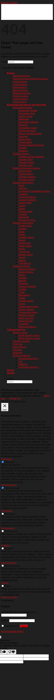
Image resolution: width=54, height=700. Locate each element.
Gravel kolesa (19, 87)
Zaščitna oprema (27, 176)
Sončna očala (25, 116)
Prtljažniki (23, 283)
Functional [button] (6, 511)
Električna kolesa (21, 75)
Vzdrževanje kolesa (28, 306)
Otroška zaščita (26, 179)
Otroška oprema (21, 153)
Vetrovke (23, 136)
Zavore (22, 205)
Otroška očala (25, 165)
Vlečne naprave (26, 309)
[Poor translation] (11, 652)
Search (4, 61)
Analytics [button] (6, 545)
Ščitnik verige (25, 211)
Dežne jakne (24, 139)
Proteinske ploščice (28, 367)
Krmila (21, 248)
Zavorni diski (25, 202)
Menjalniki (23, 217)
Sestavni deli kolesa (23, 182)
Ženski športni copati (29, 338)
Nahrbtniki (23, 119)
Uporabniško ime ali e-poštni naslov (19, 612)
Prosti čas (18, 344)
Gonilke (22, 228)
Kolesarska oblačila (28, 122)
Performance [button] (7, 528)
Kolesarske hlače (27, 130)
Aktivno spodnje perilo (30, 133)
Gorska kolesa (20, 81)
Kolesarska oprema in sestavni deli (26, 104)
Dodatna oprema (21, 266)
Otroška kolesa (20, 96)
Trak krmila (24, 251)
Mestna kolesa (20, 90)
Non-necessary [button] (9, 485)
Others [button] (4, 583)
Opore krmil (24, 243)
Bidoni (21, 274)
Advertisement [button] (8, 562)
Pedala (21, 234)
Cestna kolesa (20, 84)
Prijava (24, 626)
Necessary (10, 462)
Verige (21, 208)
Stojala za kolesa (27, 286)
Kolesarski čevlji (26, 113)
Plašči (21, 185)
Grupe (21, 231)
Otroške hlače (25, 159)
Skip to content (9, 2)
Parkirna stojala (26, 315)
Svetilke (22, 277)
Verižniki (22, 214)
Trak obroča (24, 263)
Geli (20, 361)
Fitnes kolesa (19, 101)
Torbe (21, 292)
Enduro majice (25, 173)
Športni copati (20, 332)
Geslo (5, 620)
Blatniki (22, 280)
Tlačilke (22, 289)
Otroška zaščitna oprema (31, 156)
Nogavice (23, 150)
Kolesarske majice (27, 127)
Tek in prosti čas (16, 329)
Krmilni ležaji (24, 246)
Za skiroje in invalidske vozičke (34, 191)
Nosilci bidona (25, 271)
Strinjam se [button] (15, 398)
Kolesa (11, 73)
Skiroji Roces (19, 346)
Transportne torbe (27, 312)
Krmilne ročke (25, 254)
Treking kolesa (20, 98)
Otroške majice (26, 162)
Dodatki (22, 147)
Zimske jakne (25, 142)
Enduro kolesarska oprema (26, 168)
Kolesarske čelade (27, 110)
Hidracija (22, 364)
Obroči (21, 257)
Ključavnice (24, 295)
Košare (21, 297)
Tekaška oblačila (21, 341)
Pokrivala (17, 349)
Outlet (11, 372)
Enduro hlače (25, 171)
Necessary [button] (6, 459)
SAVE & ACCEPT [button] (9, 597)
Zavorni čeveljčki (27, 199)
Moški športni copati (28, 335)
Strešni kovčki (25, 321)
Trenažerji (23, 323)
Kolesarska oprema (22, 107)
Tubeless (23, 194)
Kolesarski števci (27, 269)
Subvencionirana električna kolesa (30, 78)
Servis (10, 370)
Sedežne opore (26, 237)
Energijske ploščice (28, 358)
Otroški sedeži (25, 300)
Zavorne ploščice (27, 197)
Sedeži (21, 240)
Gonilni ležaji (25, 225)
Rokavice (23, 124)
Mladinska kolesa (21, 93)
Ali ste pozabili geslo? (12, 631)
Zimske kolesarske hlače (31, 145)
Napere (22, 260)
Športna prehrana (27, 326)
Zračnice (22, 188)
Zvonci (21, 303)
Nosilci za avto (26, 318)
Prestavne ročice (27, 220)
